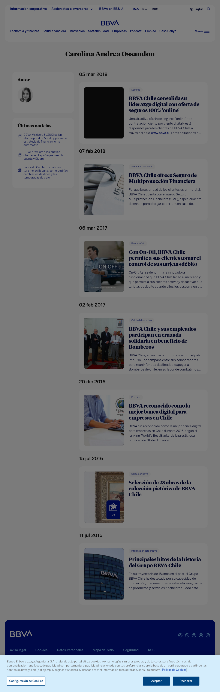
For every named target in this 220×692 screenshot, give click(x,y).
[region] (110, 673)
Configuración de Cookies (26, 681)
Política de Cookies (174, 669)
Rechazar (186, 681)
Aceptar (156, 681)
